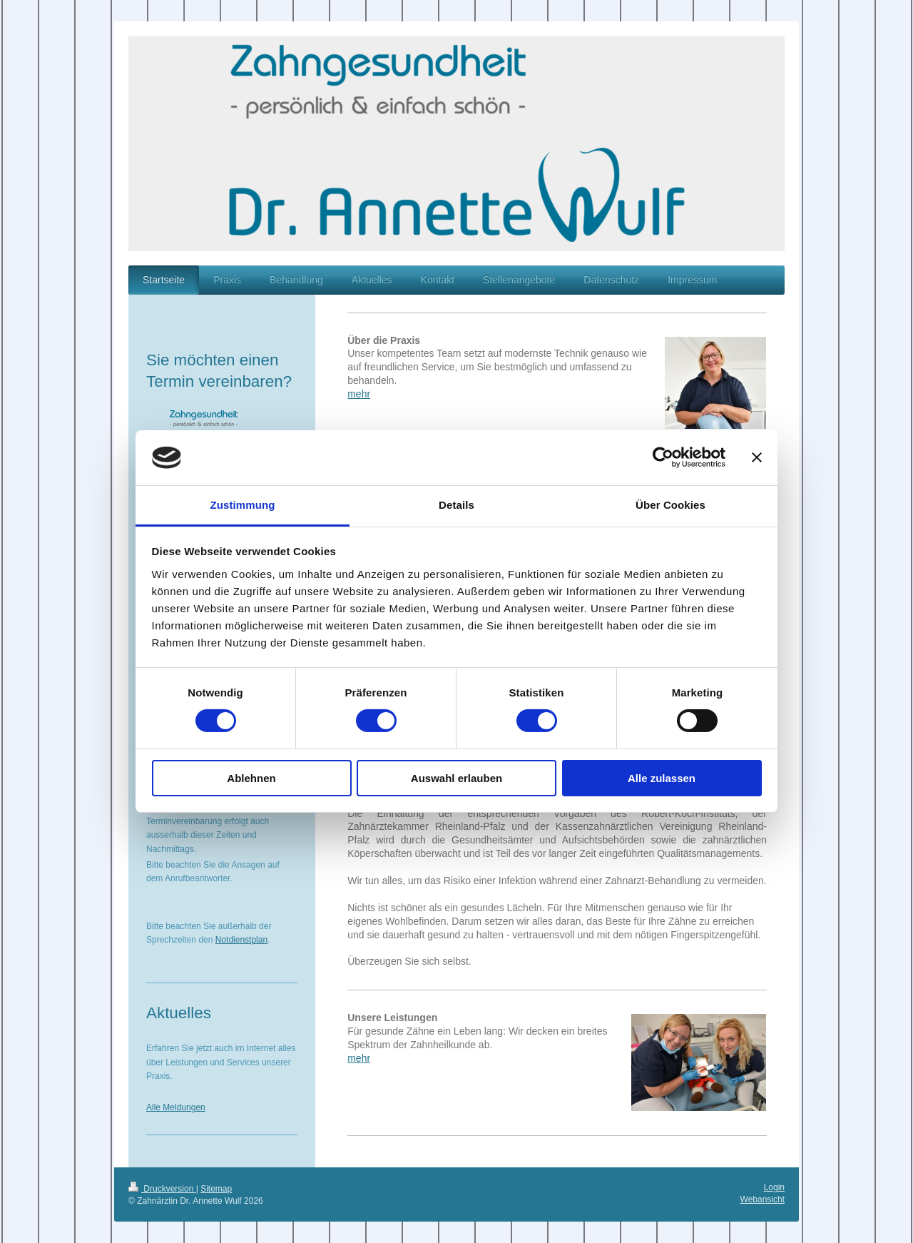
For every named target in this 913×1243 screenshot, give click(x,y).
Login (774, 1187)
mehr (358, 394)
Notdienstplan (241, 940)
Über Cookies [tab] (670, 505)
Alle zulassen (661, 778)
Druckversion (162, 1189)
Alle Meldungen (175, 1107)
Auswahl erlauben (456, 778)
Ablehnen (251, 778)
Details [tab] (456, 505)
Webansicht (762, 1199)
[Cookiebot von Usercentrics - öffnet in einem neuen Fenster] (663, 457)
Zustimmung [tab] (242, 505)
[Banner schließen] (757, 457)
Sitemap (216, 1189)
